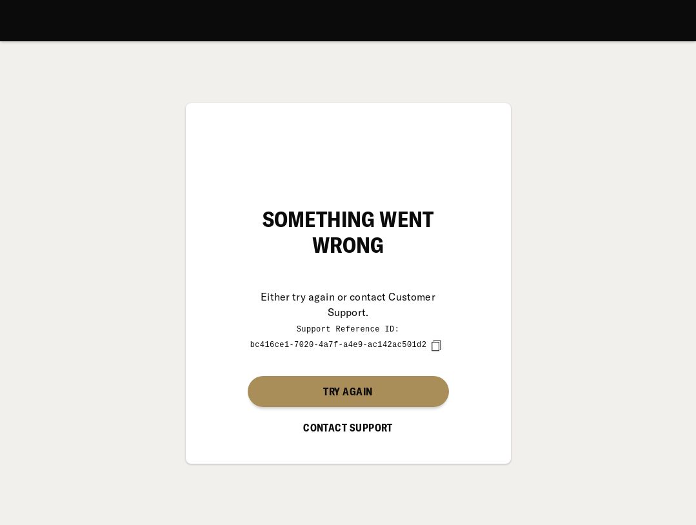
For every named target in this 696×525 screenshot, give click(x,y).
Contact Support (348, 427)
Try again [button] (347, 390)
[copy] (436, 345)
